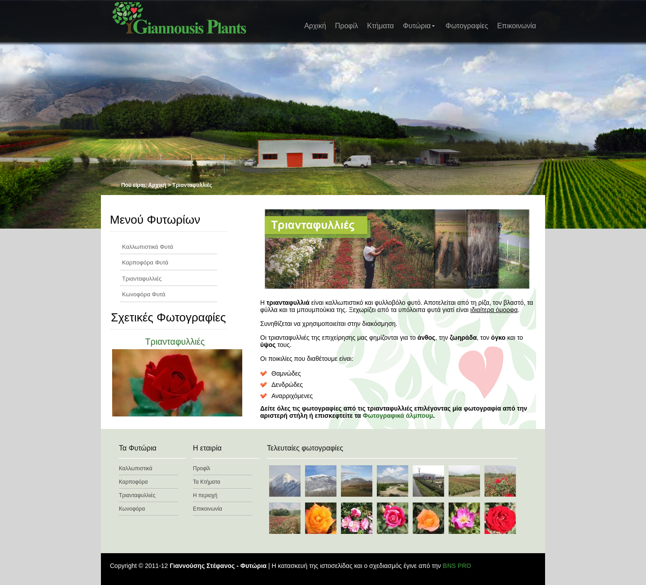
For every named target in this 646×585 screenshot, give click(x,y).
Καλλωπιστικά (135, 468)
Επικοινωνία (516, 26)
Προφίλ (346, 26)
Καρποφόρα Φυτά (145, 262)
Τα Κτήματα (206, 482)
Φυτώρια (419, 26)
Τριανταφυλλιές (142, 278)
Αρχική (315, 26)
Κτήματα (380, 26)
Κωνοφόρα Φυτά (144, 294)
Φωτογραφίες (466, 26)
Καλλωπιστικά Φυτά (147, 246)
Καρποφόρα (133, 482)
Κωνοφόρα (132, 509)
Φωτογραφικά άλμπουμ (398, 415)
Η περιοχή (205, 495)
